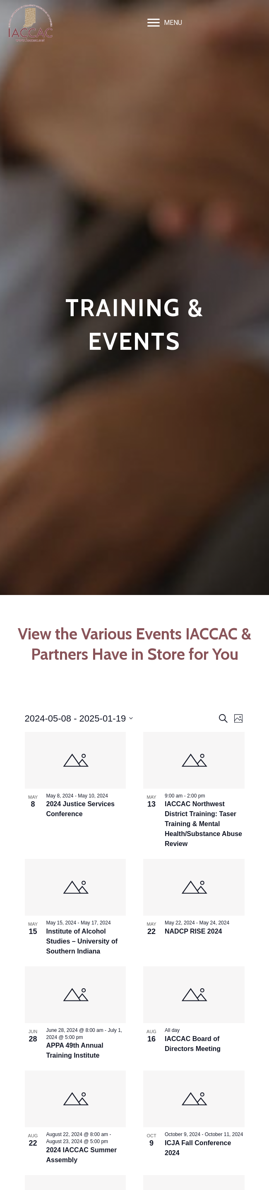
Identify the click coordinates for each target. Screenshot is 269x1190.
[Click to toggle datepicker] (79, 718)
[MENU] (164, 23)
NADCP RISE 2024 (193, 931)
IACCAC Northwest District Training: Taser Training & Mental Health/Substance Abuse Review (203, 823)
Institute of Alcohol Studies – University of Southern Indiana (82, 941)
